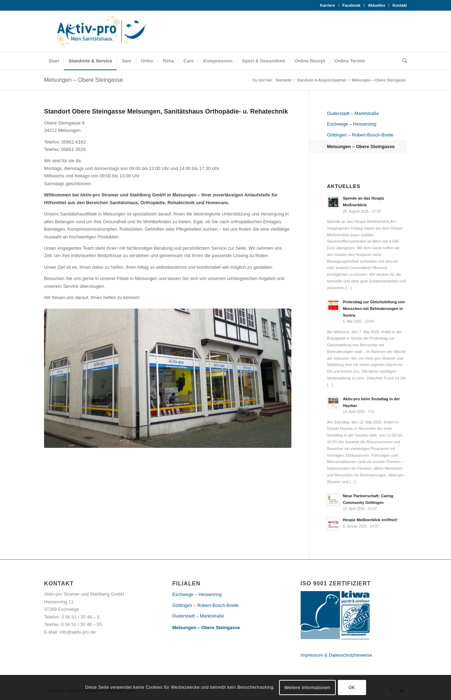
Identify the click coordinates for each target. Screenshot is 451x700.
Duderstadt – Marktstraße (353, 113)
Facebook (351, 5)
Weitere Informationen (307, 687)
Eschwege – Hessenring (351, 124)
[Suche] (402, 61)
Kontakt (400, 5)
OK (351, 687)
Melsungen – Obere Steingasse (83, 80)
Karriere (327, 5)
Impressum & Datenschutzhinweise (336, 655)
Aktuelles (376, 5)
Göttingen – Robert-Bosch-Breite (360, 135)
